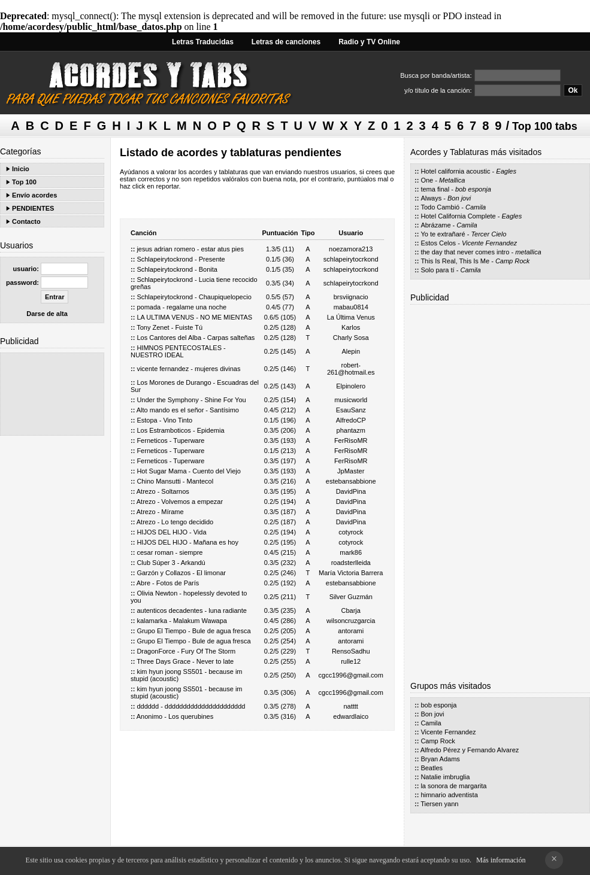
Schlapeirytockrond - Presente (181, 259)
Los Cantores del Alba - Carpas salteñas (196, 337)
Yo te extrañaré (442, 234)
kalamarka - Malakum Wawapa (182, 620)
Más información (500, 860)
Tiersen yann (439, 803)
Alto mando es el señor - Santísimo (188, 410)
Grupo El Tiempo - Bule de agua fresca (193, 630)
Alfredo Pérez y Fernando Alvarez (469, 750)
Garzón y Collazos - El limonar (181, 572)
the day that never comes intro (464, 252)
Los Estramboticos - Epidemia (180, 430)
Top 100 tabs (544, 126)
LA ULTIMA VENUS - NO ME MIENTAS (194, 317)
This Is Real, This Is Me (454, 261)
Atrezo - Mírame (160, 511)
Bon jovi (459, 198)
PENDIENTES (33, 208)
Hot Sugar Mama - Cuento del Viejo (188, 471)
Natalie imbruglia (445, 776)
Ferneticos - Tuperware (170, 440)
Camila (475, 207)
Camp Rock (512, 261)
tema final (434, 189)
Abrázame (435, 225)
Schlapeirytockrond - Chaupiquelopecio (194, 296)
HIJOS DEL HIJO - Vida (171, 532)
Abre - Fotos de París (168, 583)
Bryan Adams (439, 758)
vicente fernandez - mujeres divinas (188, 368)
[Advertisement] (52, 394)
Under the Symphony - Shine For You (191, 399)
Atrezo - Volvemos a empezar (180, 501)
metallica (528, 252)
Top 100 (24, 182)
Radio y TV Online (369, 42)
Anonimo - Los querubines (175, 716)
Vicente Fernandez (489, 243)
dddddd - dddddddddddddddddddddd (191, 706)
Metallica (452, 180)
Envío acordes (34, 195)
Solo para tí (437, 270)
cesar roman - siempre (169, 552)
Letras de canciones (286, 42)
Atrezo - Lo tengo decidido (175, 521)
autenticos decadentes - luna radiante (191, 610)
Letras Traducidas (203, 42)
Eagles (506, 171)
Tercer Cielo (488, 234)
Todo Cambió (439, 207)
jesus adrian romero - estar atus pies (190, 249)
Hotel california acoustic (455, 171)
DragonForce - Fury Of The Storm (186, 651)
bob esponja (473, 189)
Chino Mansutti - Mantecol (175, 481)
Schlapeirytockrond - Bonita (177, 269)
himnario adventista (448, 794)
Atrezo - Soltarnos (163, 491)
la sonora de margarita (453, 785)
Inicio (20, 168)
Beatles (431, 767)
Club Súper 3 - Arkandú (171, 562)
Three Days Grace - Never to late (185, 661)
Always (430, 198)
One (426, 180)
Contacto (26, 221)
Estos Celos (438, 243)
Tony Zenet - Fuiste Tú (169, 327)
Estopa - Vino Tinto (164, 420)
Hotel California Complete (457, 216)
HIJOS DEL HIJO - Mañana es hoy (187, 542)
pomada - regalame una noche (181, 307)
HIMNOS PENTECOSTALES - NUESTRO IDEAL (178, 351)
